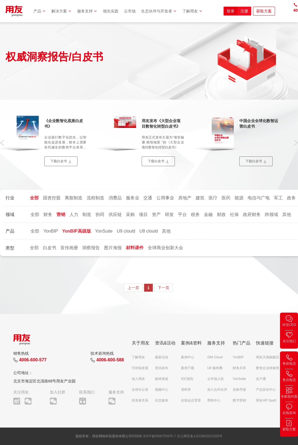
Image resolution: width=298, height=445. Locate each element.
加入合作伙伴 (217, 390)
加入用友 (138, 379)
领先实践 (110, 11)
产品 (39, 11)
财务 (47, 214)
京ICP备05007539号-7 (159, 436)
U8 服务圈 (214, 368)
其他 (286, 214)
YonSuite (104, 231)
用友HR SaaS (266, 400)
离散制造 (73, 198)
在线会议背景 (191, 400)
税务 (195, 214)
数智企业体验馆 (267, 368)
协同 (99, 214)
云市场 (130, 11)
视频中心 (161, 390)
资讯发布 (161, 368)
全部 (34, 198)
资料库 (186, 390)
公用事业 (165, 198)
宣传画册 (69, 247)
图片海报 (113, 247)
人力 (73, 214)
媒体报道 (161, 379)
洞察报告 (91, 247)
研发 (169, 214)
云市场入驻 (215, 379)
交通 (147, 198)
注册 (244, 11)
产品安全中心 (266, 390)
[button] (2, 142)
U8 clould (148, 231)
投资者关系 (140, 400)
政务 (291, 198)
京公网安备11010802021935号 (199, 436)
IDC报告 (187, 379)
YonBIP (50, 231)
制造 (86, 214)
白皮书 (49, 247)
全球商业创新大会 (165, 247)
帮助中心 (214, 400)
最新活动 (161, 357)
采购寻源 (239, 390)
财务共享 (239, 368)
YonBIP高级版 (76, 231)
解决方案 (61, 11)
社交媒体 (161, 400)
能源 (239, 198)
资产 (156, 214)
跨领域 (271, 214)
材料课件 (135, 247)
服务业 (132, 198)
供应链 (115, 214)
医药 (226, 198)
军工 (278, 198)
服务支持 (87, 11)
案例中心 (187, 357)
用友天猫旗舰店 (267, 357)
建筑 (200, 198)
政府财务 (252, 214)
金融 (208, 214)
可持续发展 (140, 368)
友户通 (261, 379)
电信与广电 (259, 198)
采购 (130, 214)
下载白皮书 (58, 161)
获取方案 (264, 11)
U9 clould (126, 231)
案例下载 (187, 368)
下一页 (163, 287)
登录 (230, 11)
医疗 (213, 198)
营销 (60, 214)
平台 (182, 214)
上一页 (133, 287)
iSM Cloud (214, 357)
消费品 (115, 198)
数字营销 (239, 400)
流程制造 (95, 198)
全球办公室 (140, 390)
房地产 (184, 198)
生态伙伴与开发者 (159, 11)
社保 (234, 214)
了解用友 (192, 11)
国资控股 (52, 198)
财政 (221, 214)
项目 (143, 214)
